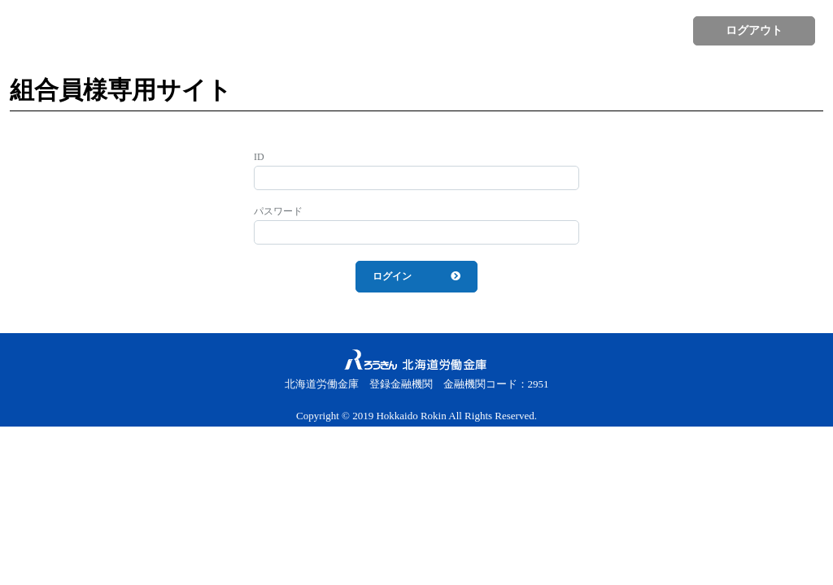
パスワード (278, 211)
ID (259, 157)
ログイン (392, 276)
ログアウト (754, 30)
